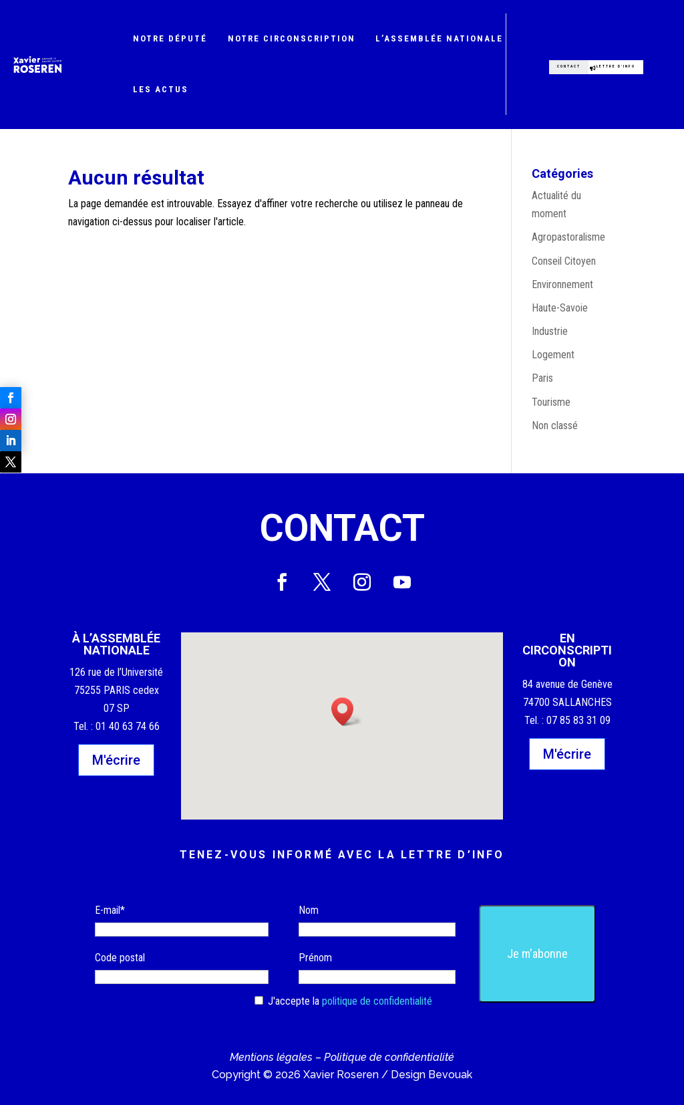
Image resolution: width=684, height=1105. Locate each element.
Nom (309, 910)
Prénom (315, 957)
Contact (556, 59)
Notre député (170, 38)
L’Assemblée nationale (439, 38)
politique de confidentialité (377, 1001)
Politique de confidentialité (389, 1057)
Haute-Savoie (560, 307)
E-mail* (110, 910)
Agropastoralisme (568, 237)
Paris (542, 378)
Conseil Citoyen (564, 261)
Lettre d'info (616, 64)
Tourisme (551, 402)
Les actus (160, 89)
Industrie (550, 331)
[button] (346, 711)
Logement (553, 354)
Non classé (555, 425)
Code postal (120, 957)
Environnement (562, 284)
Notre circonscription (291, 38)
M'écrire (116, 760)
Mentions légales (271, 1057)
